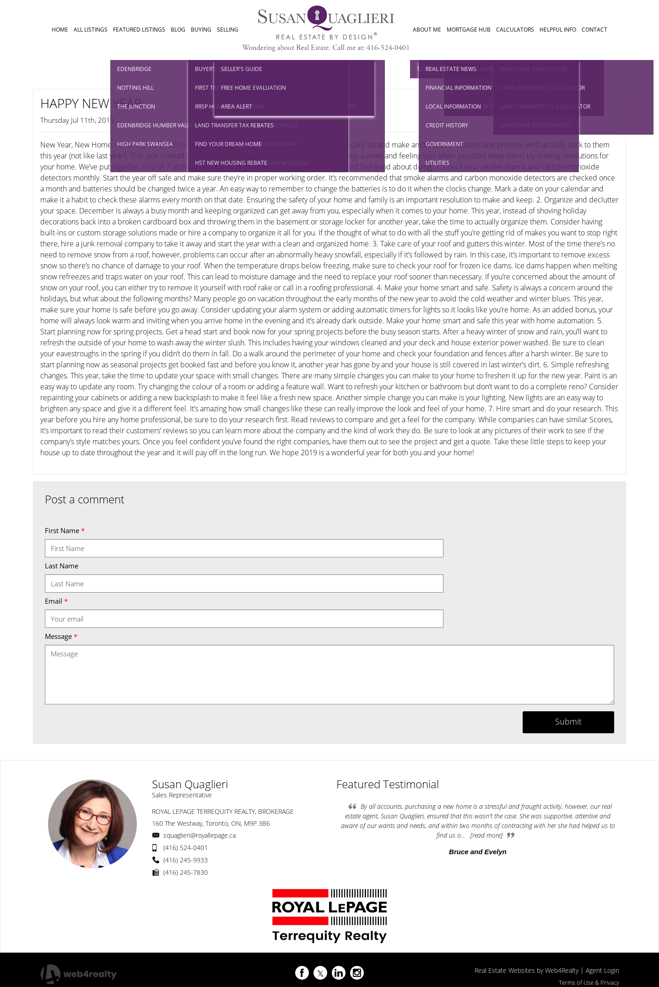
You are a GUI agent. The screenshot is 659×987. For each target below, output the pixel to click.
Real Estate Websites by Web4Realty (526, 970)
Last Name (61, 565)
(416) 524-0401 (185, 847)
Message (61, 636)
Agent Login (602, 970)
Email (56, 600)
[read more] (486, 835)
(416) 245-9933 (185, 860)
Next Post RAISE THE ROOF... (574, 79)
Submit (568, 721)
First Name (65, 530)
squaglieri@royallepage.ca (199, 835)
